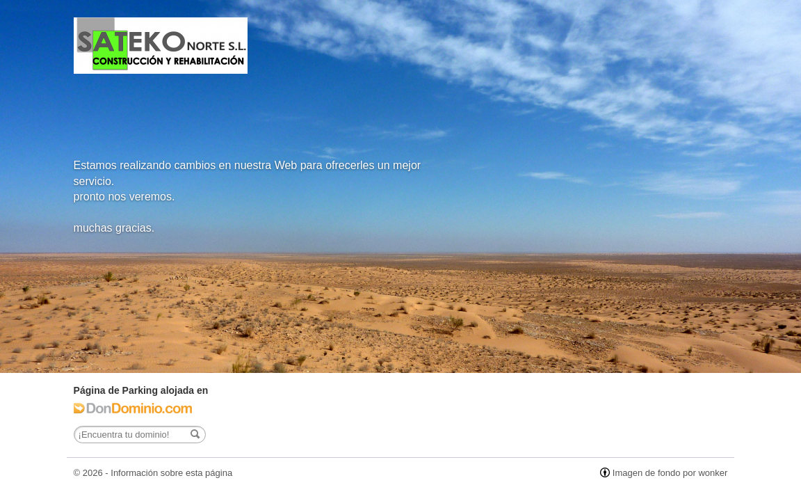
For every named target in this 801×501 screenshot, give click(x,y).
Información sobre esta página (171, 473)
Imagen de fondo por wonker (670, 473)
